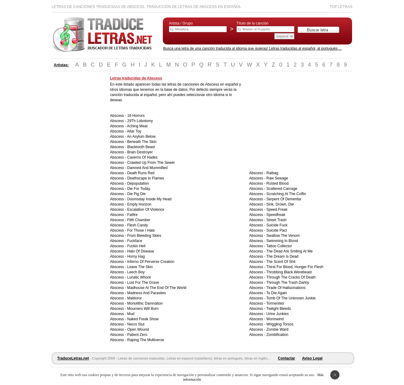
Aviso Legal (312, 358)
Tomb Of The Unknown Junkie (291, 298)
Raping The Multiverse (145, 340)
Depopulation (138, 183)
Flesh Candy (137, 225)
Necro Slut (135, 324)
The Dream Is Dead (282, 256)
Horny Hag (136, 256)
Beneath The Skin (141, 142)
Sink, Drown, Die (280, 204)
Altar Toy (134, 131)
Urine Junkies (277, 314)
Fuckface (134, 241)
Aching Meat (137, 126)
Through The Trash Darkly (287, 282)
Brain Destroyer (140, 152)
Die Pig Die (136, 194)
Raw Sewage (277, 178)
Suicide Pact (276, 230)
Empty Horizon (139, 204)
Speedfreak (275, 215)
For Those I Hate (141, 230)
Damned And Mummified (147, 168)
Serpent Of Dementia (283, 199)
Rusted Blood (277, 183)
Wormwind (275, 319)
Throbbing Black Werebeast (289, 272)
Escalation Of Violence (145, 209)
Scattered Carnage (281, 189)
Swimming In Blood (282, 241)
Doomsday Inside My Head (149, 199)
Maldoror (134, 298)
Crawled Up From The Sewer (151, 162)
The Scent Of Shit (281, 262)
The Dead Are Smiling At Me (289, 251)
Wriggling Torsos (279, 324)
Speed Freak (277, 209)
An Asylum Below (141, 136)
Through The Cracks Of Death (291, 277)
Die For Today (138, 189)
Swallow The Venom (283, 235)
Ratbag (272, 173)
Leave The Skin (140, 267)
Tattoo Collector (279, 246)
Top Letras (341, 7)
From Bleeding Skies (144, 235)
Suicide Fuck (277, 225)
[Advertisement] (76, 168)
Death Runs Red (141, 173)
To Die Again (276, 293)
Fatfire (132, 215)
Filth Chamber (138, 220)
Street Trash (276, 220)
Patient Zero (137, 335)
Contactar (286, 358)
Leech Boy (136, 272)
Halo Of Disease (140, 251)
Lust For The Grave (143, 282)
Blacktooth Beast (141, 147)
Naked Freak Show (143, 319)
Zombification (277, 335)
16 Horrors (136, 116)
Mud (130, 314)
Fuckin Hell (136, 246)
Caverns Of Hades (142, 157)
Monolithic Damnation (145, 303)
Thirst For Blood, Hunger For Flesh (294, 267)
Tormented (275, 303)
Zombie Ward (277, 329)
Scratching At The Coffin (286, 194)
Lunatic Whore (139, 277)
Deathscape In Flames (145, 178)
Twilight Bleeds (278, 308)
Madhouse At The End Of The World (156, 288)
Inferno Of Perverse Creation (150, 262)
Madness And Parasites (146, 293)
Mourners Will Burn (143, 308)
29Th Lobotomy (140, 121)
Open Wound (138, 329)
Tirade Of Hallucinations (286, 288)
